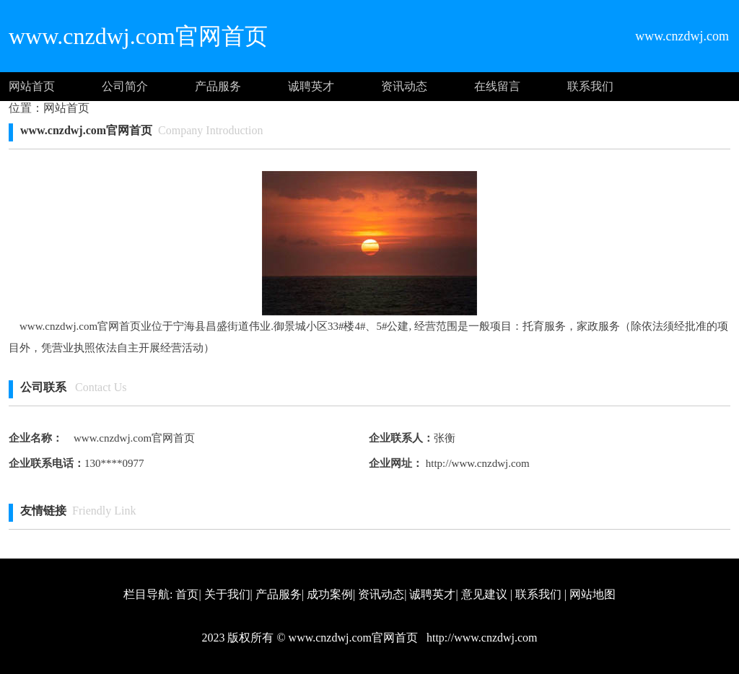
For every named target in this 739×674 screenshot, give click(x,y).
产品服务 (218, 86)
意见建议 (484, 594)
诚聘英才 (311, 86)
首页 (186, 594)
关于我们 (227, 594)
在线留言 (497, 86)
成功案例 (330, 594)
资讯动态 (404, 86)
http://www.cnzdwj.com (476, 463)
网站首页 (32, 86)
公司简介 (125, 86)
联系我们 (590, 86)
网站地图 (592, 594)
